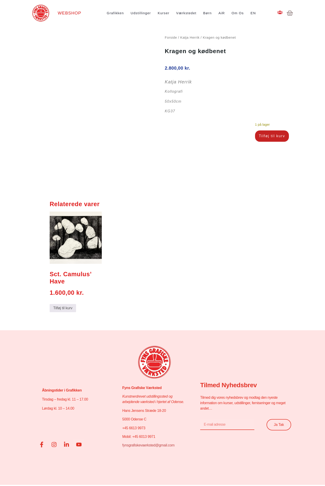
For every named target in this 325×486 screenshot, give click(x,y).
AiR (221, 13)
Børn (207, 13)
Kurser (163, 13)
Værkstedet (186, 13)
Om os (238, 13)
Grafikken (115, 13)
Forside (171, 37)
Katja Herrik (190, 37)
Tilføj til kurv (272, 136)
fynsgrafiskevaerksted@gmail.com (148, 445)
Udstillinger (141, 13)
